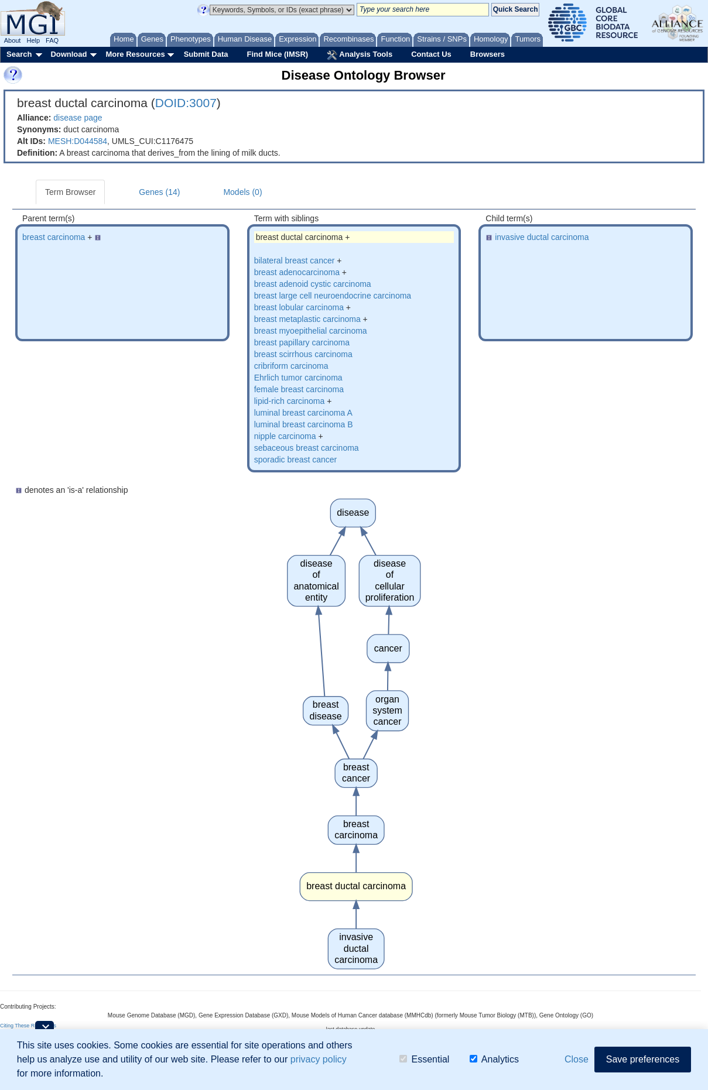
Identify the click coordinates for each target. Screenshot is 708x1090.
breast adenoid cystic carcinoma (312, 284)
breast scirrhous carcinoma (303, 354)
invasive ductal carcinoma (542, 237)
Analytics (494, 1059)
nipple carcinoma (285, 436)
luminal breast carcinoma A (303, 412)
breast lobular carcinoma (299, 307)
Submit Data (206, 54)
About (12, 40)
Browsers (487, 54)
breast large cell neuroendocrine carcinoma (332, 295)
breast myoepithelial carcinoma (310, 330)
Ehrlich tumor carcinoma (298, 377)
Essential (424, 1059)
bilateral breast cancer (294, 260)
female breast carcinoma (299, 389)
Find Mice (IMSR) (277, 54)
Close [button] (577, 1059)
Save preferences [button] (642, 1059)
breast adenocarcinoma (297, 272)
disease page (77, 117)
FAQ (52, 40)
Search (19, 54)
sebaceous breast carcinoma (306, 448)
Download (68, 54)
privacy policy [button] (318, 1059)
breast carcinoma (53, 237)
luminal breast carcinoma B (303, 424)
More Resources (135, 54)
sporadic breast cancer (295, 459)
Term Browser (70, 192)
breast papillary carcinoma (302, 342)
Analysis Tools (359, 55)
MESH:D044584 (77, 141)
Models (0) (242, 192)
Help (33, 40)
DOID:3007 (186, 102)
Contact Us (431, 54)
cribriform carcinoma (291, 366)
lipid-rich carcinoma (289, 401)
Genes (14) (159, 192)
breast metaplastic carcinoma (307, 319)
